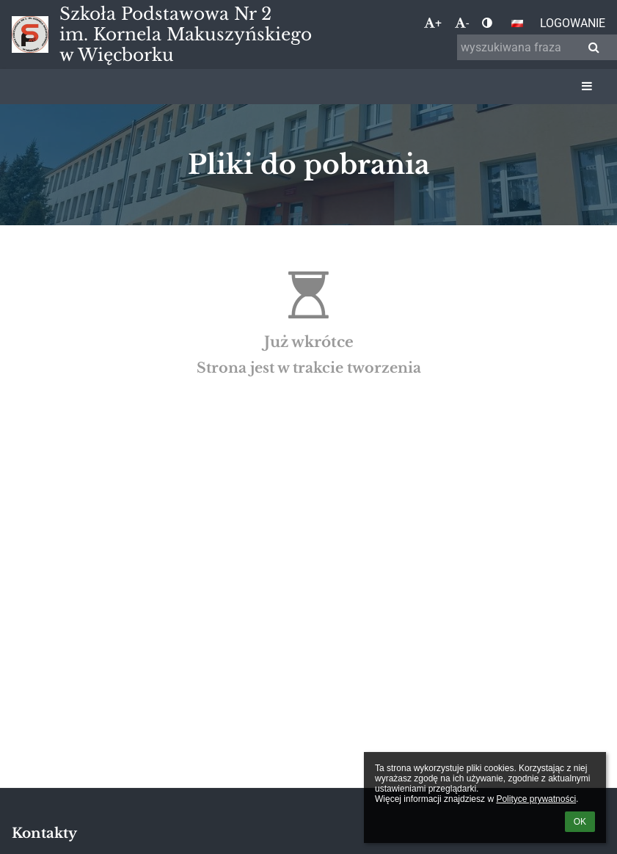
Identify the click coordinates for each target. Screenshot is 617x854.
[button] (517, 23)
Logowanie (572, 23)
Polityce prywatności (536, 799)
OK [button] (580, 822)
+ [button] (433, 23)
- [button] (462, 23)
